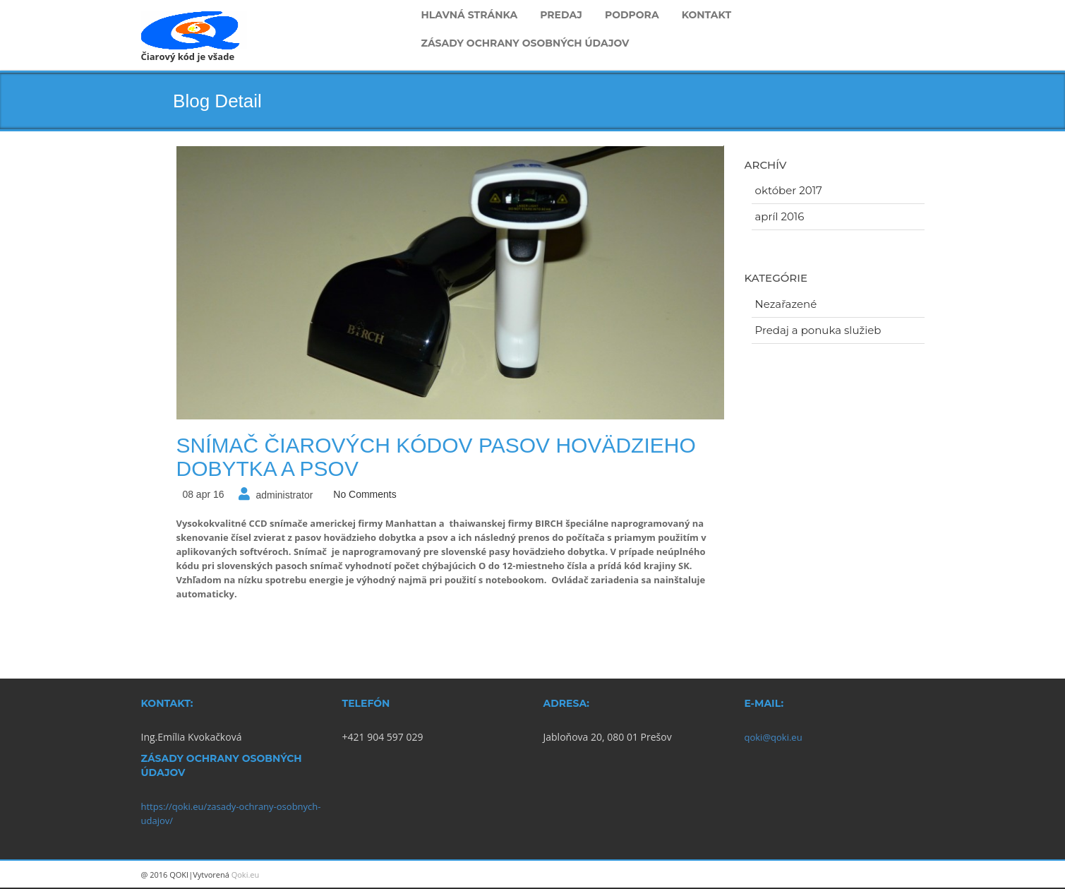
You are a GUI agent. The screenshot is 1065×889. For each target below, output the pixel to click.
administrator (284, 495)
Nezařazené (786, 304)
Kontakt (706, 14)
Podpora (632, 14)
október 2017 (788, 190)
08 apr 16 (203, 494)
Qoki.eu (245, 874)
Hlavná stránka (469, 14)
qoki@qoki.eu (773, 737)
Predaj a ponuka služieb (818, 330)
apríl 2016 (780, 216)
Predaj (561, 14)
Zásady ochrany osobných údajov (525, 43)
